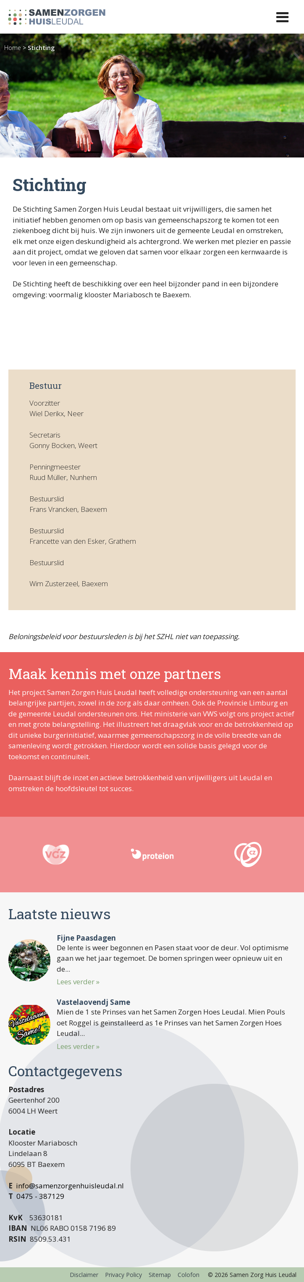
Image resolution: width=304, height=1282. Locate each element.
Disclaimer (84, 1275)
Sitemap (160, 1275)
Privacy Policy (123, 1275)
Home (12, 48)
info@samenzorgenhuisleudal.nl (70, 1185)
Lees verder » (78, 981)
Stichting (41, 48)
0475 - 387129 (40, 1196)
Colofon (188, 1275)
